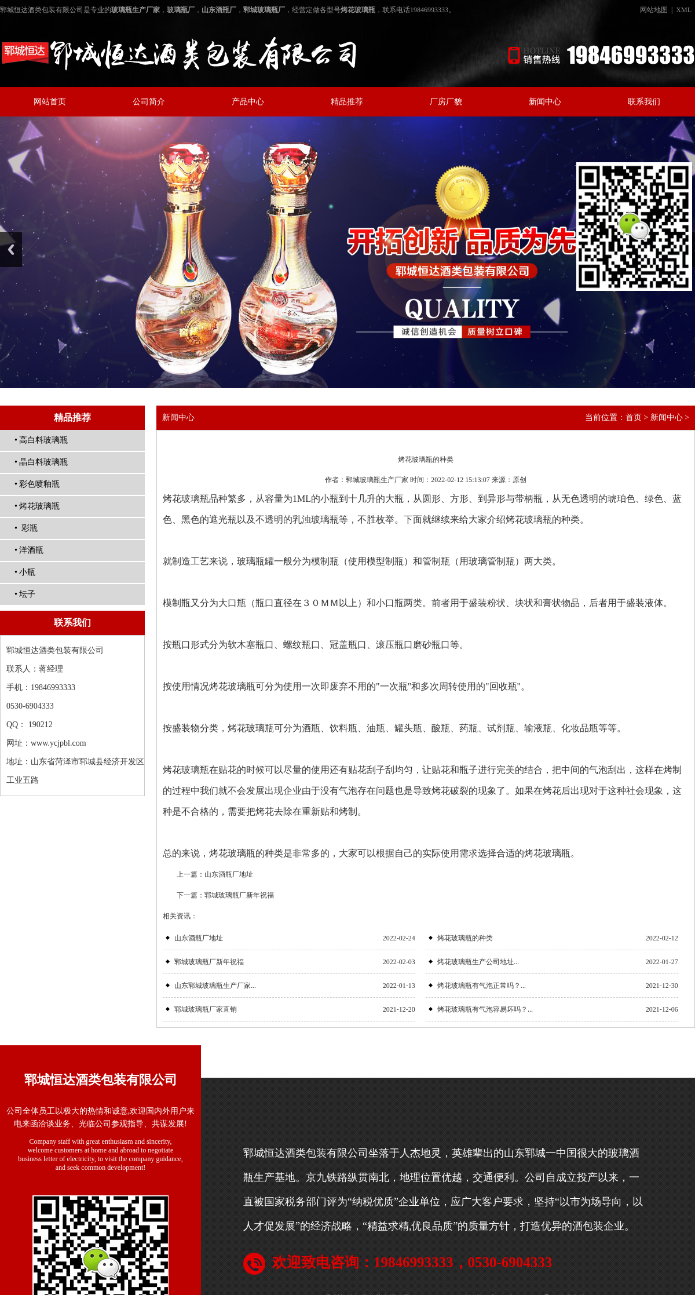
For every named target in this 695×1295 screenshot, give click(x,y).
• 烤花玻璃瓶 (37, 506)
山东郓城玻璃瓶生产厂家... (215, 986)
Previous (11, 249)
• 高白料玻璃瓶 (41, 440)
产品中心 (248, 101)
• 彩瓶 (26, 528)
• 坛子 (24, 594)
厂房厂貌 (446, 101)
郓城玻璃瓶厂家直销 (205, 1009)
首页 (634, 417)
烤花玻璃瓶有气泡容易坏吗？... (485, 1009)
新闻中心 (545, 101)
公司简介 (149, 101)
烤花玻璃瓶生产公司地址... (478, 962)
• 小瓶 (24, 572)
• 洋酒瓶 (28, 550)
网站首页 (50, 101)
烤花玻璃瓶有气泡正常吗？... (481, 986)
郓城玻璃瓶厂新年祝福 (239, 895)
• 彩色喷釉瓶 (37, 484)
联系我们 (644, 101)
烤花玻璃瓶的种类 (465, 938)
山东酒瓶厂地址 (228, 874)
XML (684, 10)
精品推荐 (347, 101)
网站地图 (654, 10)
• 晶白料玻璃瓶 (41, 462)
